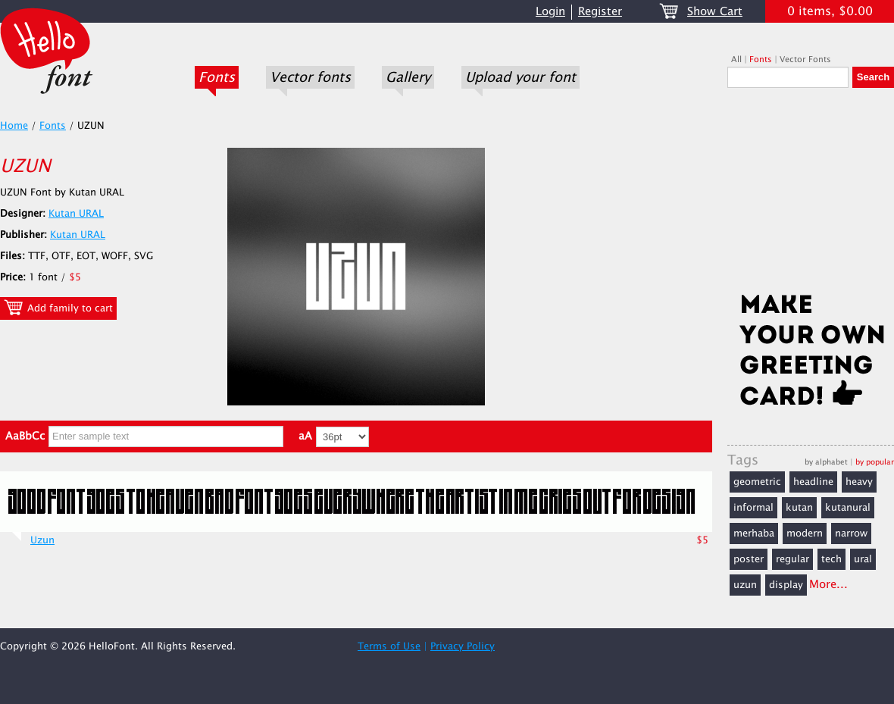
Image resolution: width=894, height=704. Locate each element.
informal (753, 507)
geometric (757, 482)
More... (828, 584)
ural (863, 559)
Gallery (408, 77)
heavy (859, 482)
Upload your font (520, 77)
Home (14, 125)
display (786, 585)
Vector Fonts (805, 59)
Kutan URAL (76, 213)
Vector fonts (310, 77)
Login (550, 11)
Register (600, 11)
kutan (799, 507)
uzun (745, 585)
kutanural (848, 507)
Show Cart (714, 11)
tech (831, 559)
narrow (851, 533)
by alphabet (826, 462)
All (736, 59)
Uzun (42, 540)
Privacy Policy (462, 646)
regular (792, 559)
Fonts (216, 77)
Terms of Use (389, 646)
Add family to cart (58, 307)
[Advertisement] (810, 195)
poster (748, 559)
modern (804, 533)
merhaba (753, 533)
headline (813, 482)
